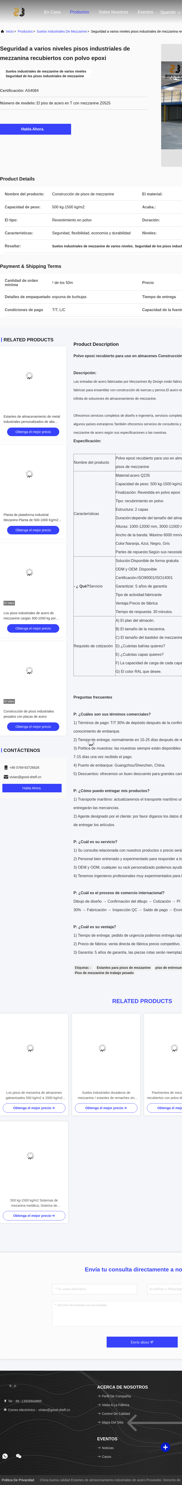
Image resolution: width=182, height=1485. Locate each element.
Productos (79, 12)
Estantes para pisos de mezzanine (123, 968)
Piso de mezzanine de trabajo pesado (104, 973)
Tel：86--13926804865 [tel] (22, 1401)
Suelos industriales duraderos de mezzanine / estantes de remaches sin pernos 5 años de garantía (106, 1095)
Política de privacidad (18, 1480)
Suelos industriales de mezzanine (62, 31)
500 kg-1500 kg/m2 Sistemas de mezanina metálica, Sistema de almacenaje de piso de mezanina (34, 1203)
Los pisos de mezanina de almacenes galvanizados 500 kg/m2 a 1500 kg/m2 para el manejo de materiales (34, 1095)
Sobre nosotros (113, 12)
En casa (52, 12)
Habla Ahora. (35, 129)
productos (25, 31)
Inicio (10, 31)
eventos (145, 12)
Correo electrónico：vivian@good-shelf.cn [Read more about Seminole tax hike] (36, 1410)
